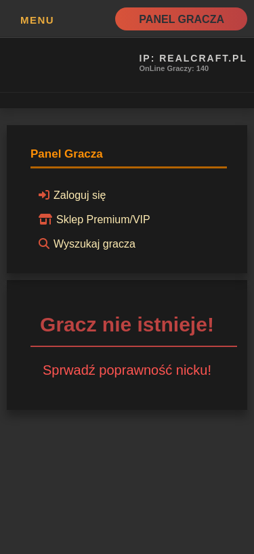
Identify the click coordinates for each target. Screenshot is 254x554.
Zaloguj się (70, 194)
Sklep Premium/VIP (92, 219)
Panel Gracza (181, 19)
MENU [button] (37, 20)
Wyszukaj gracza (85, 243)
